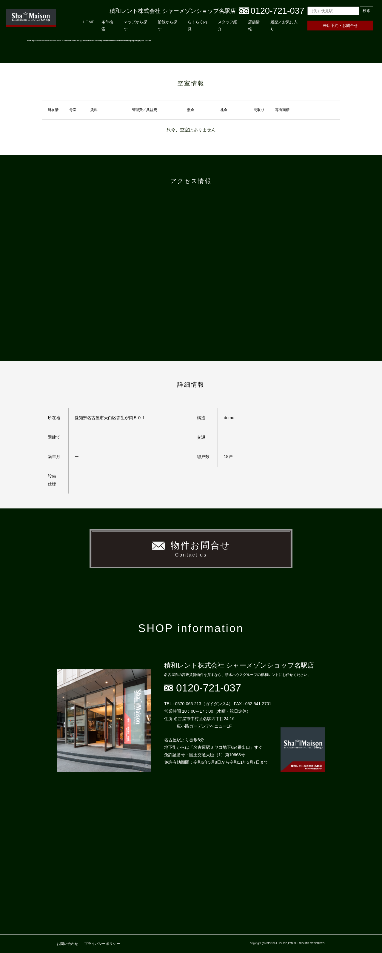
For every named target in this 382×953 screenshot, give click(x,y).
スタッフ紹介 (227, 25)
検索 (366, 10)
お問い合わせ (67, 944)
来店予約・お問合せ (340, 25)
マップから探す (135, 25)
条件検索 (107, 25)
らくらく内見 (197, 25)
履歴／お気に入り (284, 25)
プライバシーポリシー (102, 944)
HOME (88, 22)
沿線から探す (167, 25)
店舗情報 (254, 25)
